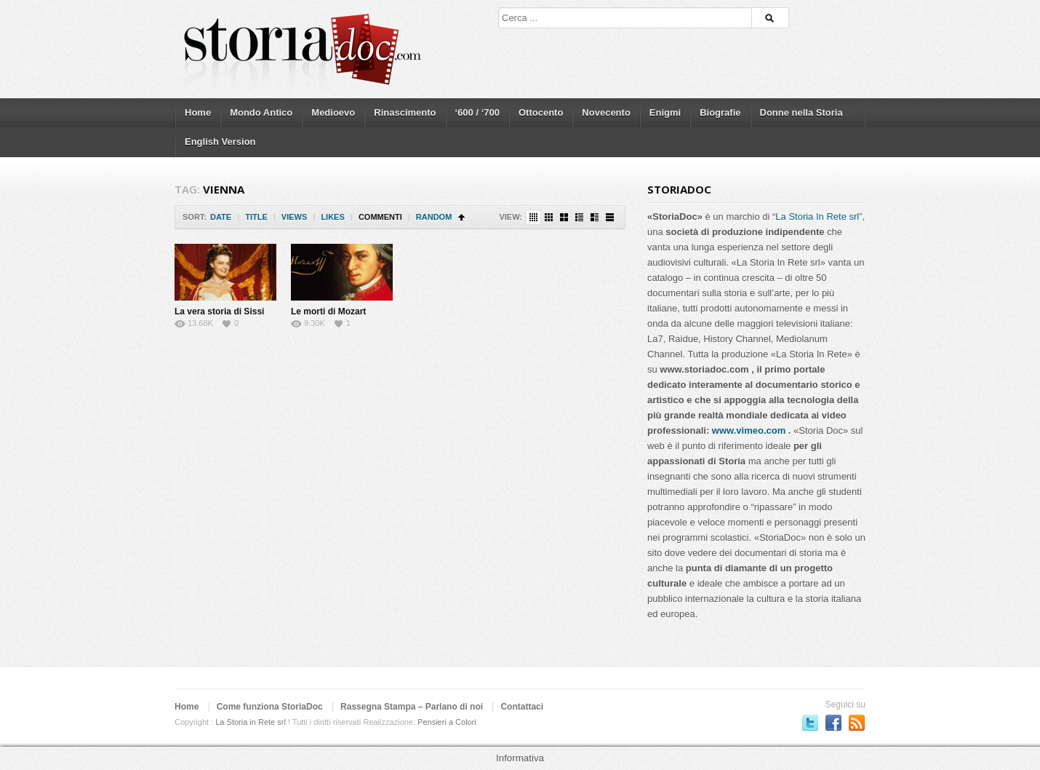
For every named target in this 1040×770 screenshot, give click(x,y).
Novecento (606, 112)
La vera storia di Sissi (219, 311)
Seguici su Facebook (833, 722)
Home (198, 112)
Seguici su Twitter (810, 722)
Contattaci (521, 707)
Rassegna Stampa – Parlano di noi (411, 707)
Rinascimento (405, 112)
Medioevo (333, 112)
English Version (220, 141)
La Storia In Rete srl (817, 216)
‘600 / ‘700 (477, 112)
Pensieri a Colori (446, 722)
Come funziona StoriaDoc (270, 707)
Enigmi (665, 112)
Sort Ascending (461, 217)
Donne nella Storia (801, 112)
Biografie (720, 112)
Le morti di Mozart (328, 311)
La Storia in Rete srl (250, 722)
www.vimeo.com (748, 430)
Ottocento (541, 112)
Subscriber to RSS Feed (856, 722)
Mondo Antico (261, 112)
